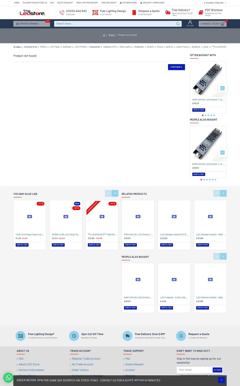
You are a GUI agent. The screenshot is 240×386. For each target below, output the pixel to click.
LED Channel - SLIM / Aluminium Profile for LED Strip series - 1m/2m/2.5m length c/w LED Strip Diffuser (175, 296)
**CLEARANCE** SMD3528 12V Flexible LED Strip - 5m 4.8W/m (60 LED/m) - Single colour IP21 (102, 234)
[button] (222, 88)
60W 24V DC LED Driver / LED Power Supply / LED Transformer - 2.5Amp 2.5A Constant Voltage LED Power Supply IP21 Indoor (209, 99)
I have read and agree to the (200, 372)
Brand (111, 35)
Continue (175, 67)
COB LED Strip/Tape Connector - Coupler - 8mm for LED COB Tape (30, 234)
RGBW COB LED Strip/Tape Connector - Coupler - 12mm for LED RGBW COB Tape (66, 234)
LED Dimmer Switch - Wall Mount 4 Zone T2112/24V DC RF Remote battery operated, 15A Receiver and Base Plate (211, 234)
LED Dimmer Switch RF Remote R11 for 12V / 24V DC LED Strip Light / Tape (175, 234)
